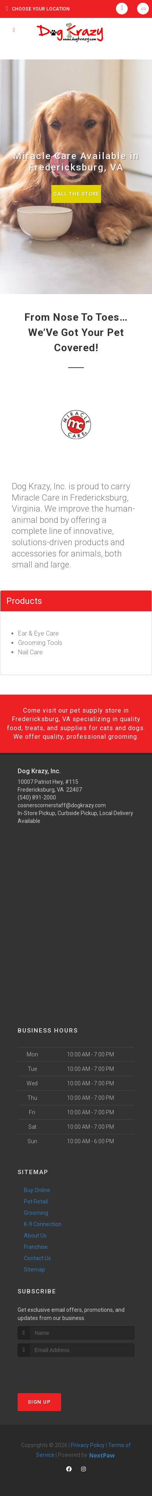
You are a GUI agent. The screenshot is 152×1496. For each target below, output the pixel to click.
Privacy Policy (88, 1445)
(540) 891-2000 (37, 797)
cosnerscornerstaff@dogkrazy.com (62, 805)
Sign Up (39, 1402)
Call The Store (76, 194)
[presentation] (59, 1371)
